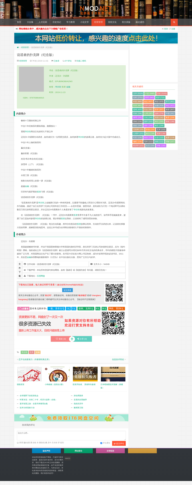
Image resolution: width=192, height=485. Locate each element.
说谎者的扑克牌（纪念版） (36, 55)
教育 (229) (170, 117)
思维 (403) (137, 109)
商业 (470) (159, 101)
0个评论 (68, 61)
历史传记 (57, 22)
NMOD (67, 458)
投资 (39, 192)
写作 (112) (148, 141)
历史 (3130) (162, 93)
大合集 (30, 22)
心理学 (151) (138, 133)
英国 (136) (161, 133)
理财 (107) (170, 141)
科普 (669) (137, 101)
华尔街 (58, 87)
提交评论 (119, 443)
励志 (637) (148, 101)
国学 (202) (148, 121)
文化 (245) (148, 117)
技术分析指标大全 (27, 408)
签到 (62, 443)
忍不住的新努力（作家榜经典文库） (35, 359)
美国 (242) (159, 117)
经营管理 (98, 22)
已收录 (56, 61)
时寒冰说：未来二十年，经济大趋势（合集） (38, 400)
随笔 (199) (170, 121)
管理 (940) (149, 97)
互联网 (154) (138, 129)
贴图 (28, 443)
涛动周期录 (78, 396)
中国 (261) (170, 113)
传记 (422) (170, 105)
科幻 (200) (159, 121)
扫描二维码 (81, 61)
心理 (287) (148, 113)
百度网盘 (41, 276)
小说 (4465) (150, 93)
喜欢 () (61, 339)
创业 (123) (148, 137)
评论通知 (105, 443)
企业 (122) (159, 137)
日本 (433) (148, 105)
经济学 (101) (138, 145)
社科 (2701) (138, 97)
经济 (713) (160, 97)
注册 (173, 29)
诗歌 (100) (161, 145)
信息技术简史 (118, 359)
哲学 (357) (159, 109)
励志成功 (140, 22)
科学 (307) (170, 109)
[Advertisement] (154, 63)
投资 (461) (137, 105)
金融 (68, 87)
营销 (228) (137, 121)
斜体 (55, 443)
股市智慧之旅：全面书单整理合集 (34, 404)
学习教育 (70, 22)
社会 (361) (148, 109)
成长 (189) (148, 125)
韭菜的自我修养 (80, 400)
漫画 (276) (159, 113)
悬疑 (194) (137, 125)
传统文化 (112, 22)
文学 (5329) (138, 93)
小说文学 (84, 22)
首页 (19, 22)
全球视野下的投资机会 (29, 396)
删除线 (42, 443)
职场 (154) (150, 129)
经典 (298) (137, 113)
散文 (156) (159, 125)
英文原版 (126, 22)
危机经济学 (78, 404)
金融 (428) (159, 105)
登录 (166, 29)
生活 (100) (150, 145)
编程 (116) (137, 141)
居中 (49, 443)
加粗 (34, 443)
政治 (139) (150, 133)
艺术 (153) (161, 129)
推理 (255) (137, 117)
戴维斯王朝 (78, 408)
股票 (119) (170, 137)
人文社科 (43, 22)
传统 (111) (159, 141)
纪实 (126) (137, 137)
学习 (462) (170, 101)
